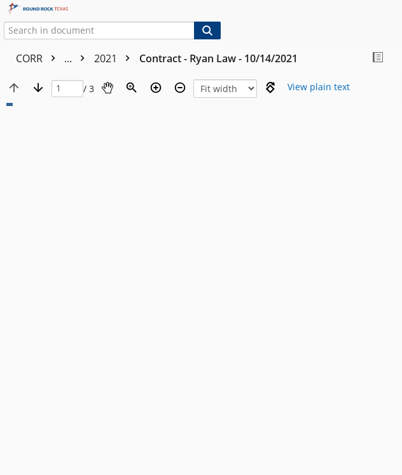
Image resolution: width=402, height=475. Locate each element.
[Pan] (107, 87)
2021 (115, 58)
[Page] (67, 88)
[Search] (207, 30)
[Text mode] (319, 87)
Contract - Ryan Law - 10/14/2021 (218, 58)
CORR (53, 58)
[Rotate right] (270, 87)
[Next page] (38, 87)
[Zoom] (131, 87)
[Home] (54, 9)
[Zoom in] (156, 87)
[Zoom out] (180, 87)
